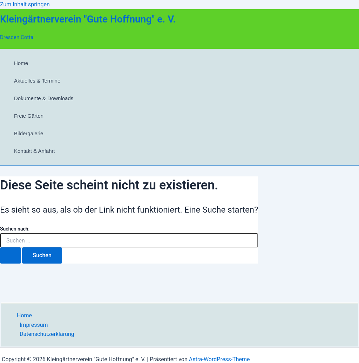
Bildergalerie (28, 133)
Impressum (34, 325)
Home (21, 63)
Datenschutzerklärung (47, 334)
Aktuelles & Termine (37, 81)
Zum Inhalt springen (25, 4)
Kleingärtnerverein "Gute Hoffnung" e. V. (88, 19)
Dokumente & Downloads (43, 98)
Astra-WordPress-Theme (219, 359)
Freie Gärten (28, 116)
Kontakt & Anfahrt (34, 151)
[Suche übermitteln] (10, 255)
